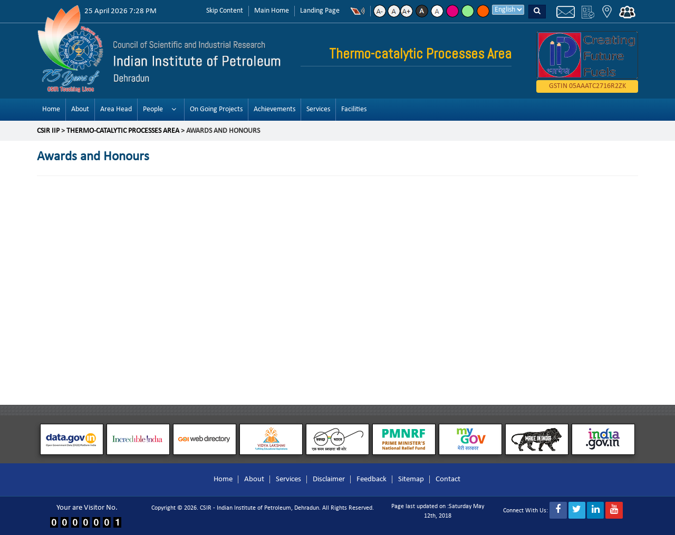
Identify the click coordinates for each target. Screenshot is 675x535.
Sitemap (411, 479)
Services (318, 109)
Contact (448, 479)
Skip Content (224, 11)
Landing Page (320, 11)
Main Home (271, 11)
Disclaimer (329, 479)
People (153, 109)
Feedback (371, 479)
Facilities (354, 109)
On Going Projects (216, 109)
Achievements (274, 109)
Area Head (116, 109)
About (80, 109)
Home (51, 109)
